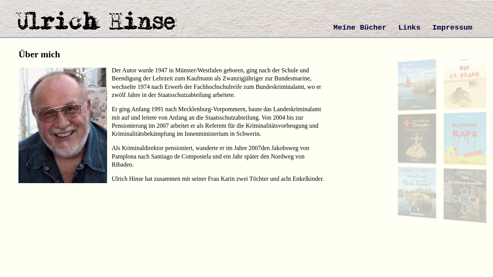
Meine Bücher (359, 27)
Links (409, 27)
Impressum (453, 27)
